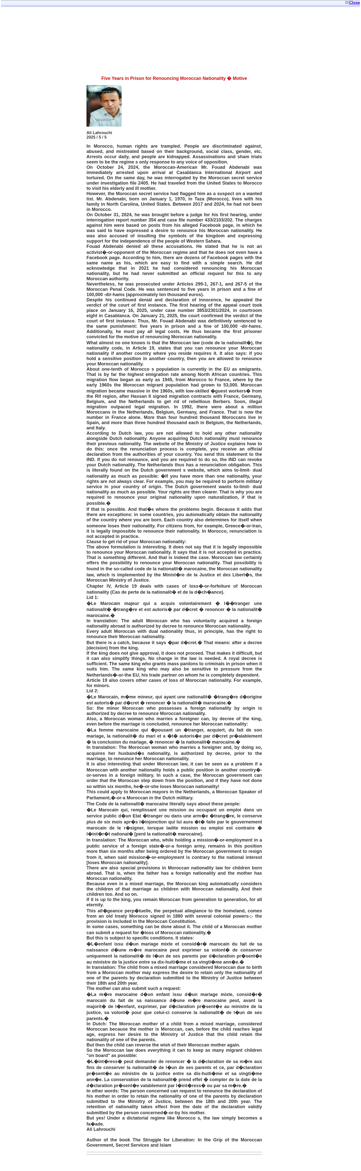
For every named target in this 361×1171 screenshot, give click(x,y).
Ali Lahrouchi (99, 133)
